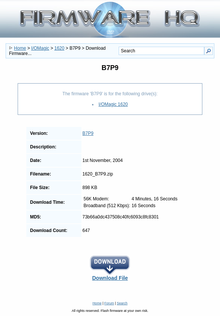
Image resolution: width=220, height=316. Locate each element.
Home (20, 48)
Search (122, 303)
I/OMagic (40, 48)
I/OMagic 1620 (113, 104)
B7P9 (88, 133)
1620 (59, 48)
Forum (109, 303)
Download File (110, 275)
